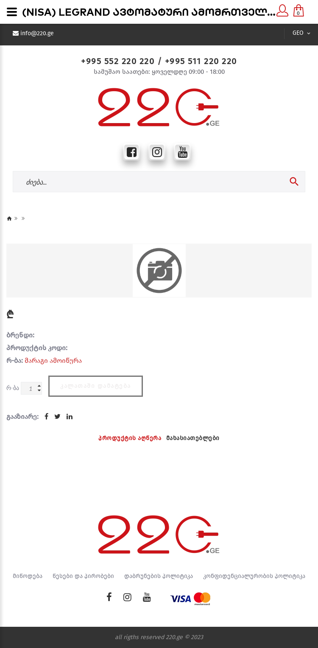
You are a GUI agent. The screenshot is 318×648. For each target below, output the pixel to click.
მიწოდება (27, 576)
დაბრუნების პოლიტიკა (158, 576)
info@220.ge (37, 33)
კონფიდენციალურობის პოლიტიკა (254, 576)
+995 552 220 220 (117, 61)
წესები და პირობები (83, 576)
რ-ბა (12, 387)
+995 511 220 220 (201, 61)
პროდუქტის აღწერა (129, 438)
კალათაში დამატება (95, 386)
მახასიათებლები (193, 438)
